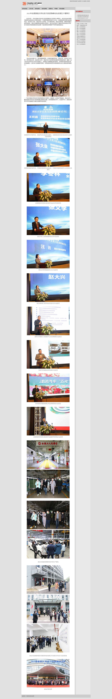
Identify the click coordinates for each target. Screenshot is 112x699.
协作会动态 (24, 8)
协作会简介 (37, 8)
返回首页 (80, 1)
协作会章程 (44, 8)
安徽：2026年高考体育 (81, 34)
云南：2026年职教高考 (81, 44)
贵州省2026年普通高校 (81, 41)
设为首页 (88, 1)
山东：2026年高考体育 (81, 33)
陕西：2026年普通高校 (81, 30)
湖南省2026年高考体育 (81, 37)
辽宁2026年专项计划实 (81, 42)
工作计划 (31, 8)
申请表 (56, 8)
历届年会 (51, 8)
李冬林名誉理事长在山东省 (83, 18)
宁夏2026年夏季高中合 (81, 36)
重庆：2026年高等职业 (81, 26)
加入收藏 (84, 1)
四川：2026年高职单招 (81, 39)
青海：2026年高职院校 (81, 28)
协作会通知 (61, 8)
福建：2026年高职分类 (81, 31)
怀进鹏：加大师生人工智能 (82, 23)
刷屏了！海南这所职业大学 (82, 25)
